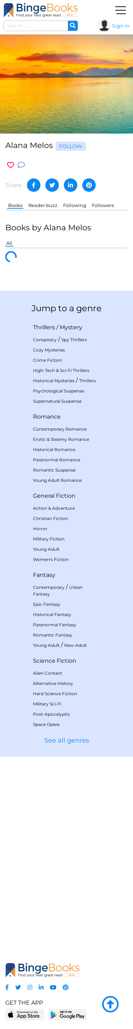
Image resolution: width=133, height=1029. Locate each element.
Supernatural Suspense (57, 401)
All (9, 243)
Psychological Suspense (58, 391)
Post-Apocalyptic (51, 714)
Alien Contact (47, 673)
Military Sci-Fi (47, 703)
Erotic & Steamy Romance (61, 439)
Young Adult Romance (57, 480)
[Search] (73, 26)
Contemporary (49, 587)
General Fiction (54, 495)
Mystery (71, 327)
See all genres (66, 740)
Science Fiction (54, 660)
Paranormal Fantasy (54, 624)
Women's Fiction (51, 559)
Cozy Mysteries (49, 350)
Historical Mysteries (53, 380)
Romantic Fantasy (52, 635)
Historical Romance (54, 449)
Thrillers (44, 327)
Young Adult (46, 549)
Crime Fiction (47, 360)
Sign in (120, 26)
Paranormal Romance (56, 459)
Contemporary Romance (60, 429)
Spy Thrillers (74, 339)
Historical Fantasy (52, 614)
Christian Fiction (50, 518)
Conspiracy (45, 339)
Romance (47, 416)
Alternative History (53, 683)
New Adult (75, 645)
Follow (70, 146)
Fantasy (44, 575)
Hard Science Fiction (55, 693)
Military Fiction (49, 539)
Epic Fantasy (46, 604)
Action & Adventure (54, 508)
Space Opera (46, 724)
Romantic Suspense (54, 470)
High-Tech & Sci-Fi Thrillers (61, 370)
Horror (40, 528)
